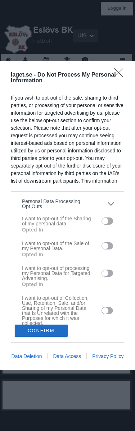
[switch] (107, 221)
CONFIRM (41, 330)
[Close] (121, 75)
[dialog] (67, 215)
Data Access (67, 356)
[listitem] (67, 204)
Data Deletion (27, 356)
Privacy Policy (107, 356)
